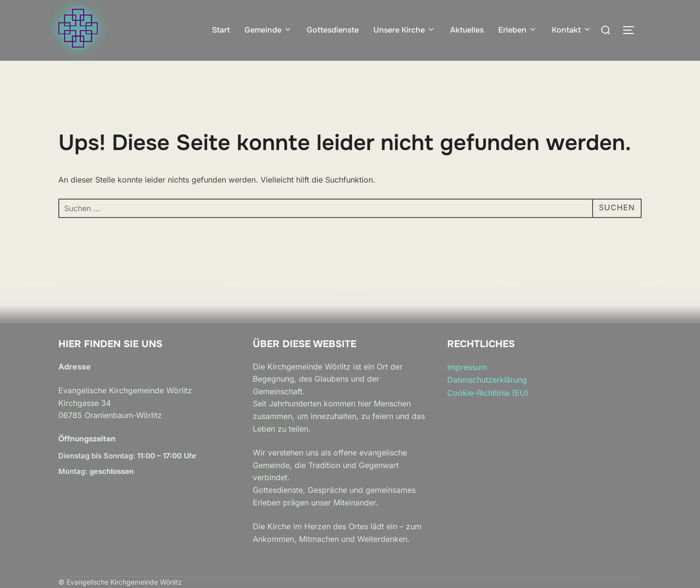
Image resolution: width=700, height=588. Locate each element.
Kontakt (572, 30)
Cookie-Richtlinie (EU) (487, 393)
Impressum (467, 367)
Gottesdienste (333, 30)
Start (221, 30)
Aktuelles (467, 30)
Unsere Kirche (404, 30)
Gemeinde (268, 30)
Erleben (517, 30)
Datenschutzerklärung (487, 380)
